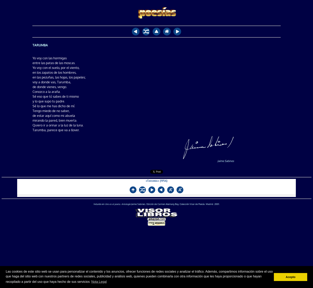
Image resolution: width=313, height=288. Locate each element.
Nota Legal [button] (99, 281)
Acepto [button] (290, 277)
